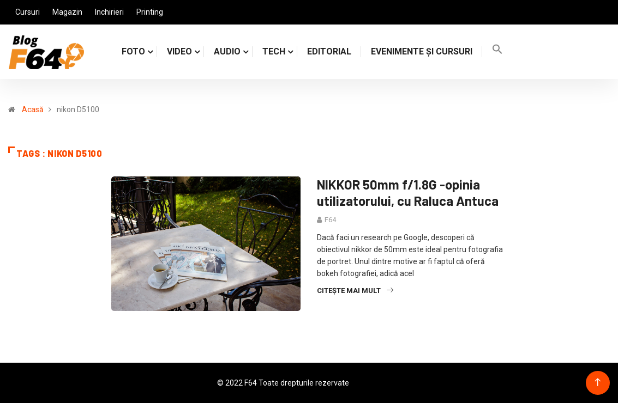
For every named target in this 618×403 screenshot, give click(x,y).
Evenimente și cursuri (421, 51)
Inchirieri (109, 12)
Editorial (329, 51)
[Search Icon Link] (497, 51)
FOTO (133, 51)
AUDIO (227, 51)
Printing (149, 12)
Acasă (33, 109)
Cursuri (27, 12)
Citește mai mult (355, 290)
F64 (330, 220)
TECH (273, 51)
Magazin (67, 12)
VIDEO (179, 51)
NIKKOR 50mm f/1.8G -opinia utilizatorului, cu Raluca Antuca (408, 192)
